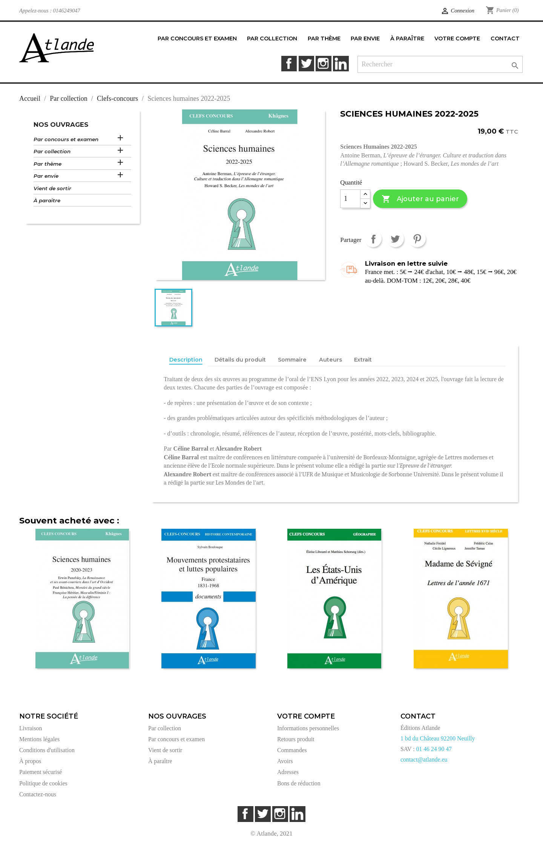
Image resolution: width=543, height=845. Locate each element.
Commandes (292, 750)
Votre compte (306, 716)
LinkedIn (340, 63)
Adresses (288, 772)
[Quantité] (350, 198)
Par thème (47, 164)
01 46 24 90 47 (434, 749)
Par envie (46, 176)
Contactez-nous (37, 794)
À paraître (47, 200)
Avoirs (285, 761)
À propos (30, 761)
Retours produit (295, 739)
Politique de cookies (43, 783)
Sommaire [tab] (292, 359)
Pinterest (417, 238)
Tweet (395, 238)
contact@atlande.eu (423, 759)
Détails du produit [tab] (240, 359)
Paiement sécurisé (40, 772)
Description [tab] (185, 359)
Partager (373, 238)
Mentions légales (39, 739)
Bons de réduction (299, 783)
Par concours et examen (66, 139)
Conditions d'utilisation (47, 750)
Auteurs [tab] (330, 359)
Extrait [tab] (363, 359)
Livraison (30, 728)
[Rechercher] (440, 64)
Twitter (306, 63)
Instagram (323, 63)
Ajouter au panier (420, 199)
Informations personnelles (308, 728)
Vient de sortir (52, 188)
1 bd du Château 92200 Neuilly (437, 738)
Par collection (52, 151)
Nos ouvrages (61, 124)
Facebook (289, 63)
